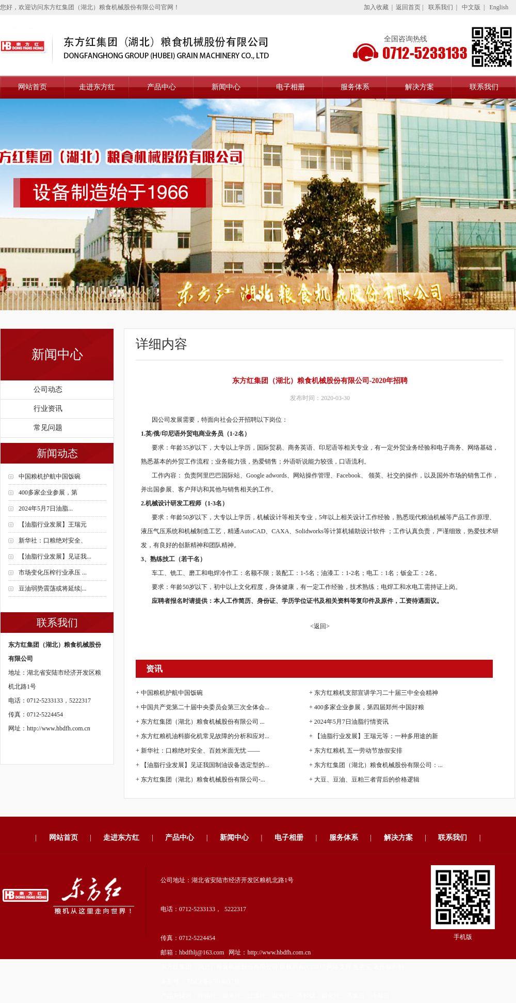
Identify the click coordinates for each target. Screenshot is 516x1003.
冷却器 (380, 995)
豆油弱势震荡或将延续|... (52, 588)
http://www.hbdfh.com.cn (58, 728)
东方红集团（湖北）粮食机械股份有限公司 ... (203, 721)
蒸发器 (355, 995)
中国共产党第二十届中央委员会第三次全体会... (205, 707)
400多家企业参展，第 (48, 492)
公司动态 (48, 389)
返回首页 (408, 7)
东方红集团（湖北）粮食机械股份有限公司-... (203, 779)
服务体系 (355, 87)
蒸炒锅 (306, 995)
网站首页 (32, 87)
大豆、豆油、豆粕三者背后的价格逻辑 (367, 779)
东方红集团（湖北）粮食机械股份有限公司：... (378, 765)
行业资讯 (48, 408)
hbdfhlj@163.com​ (201, 952)
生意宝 (362, 966)
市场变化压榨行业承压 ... (53, 572)
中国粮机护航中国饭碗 (49, 476)
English (498, 7)
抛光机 (281, 995)
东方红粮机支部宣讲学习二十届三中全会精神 (376, 692)
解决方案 (419, 87)
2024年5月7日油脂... (46, 508)
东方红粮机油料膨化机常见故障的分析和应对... (205, 736)
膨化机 (330, 995)
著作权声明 (388, 966)
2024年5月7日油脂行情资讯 (351, 721)
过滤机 (256, 995)
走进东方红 (97, 87)
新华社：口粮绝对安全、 (53, 540)
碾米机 (231, 995)
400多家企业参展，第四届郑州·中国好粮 (369, 707)
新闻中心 (226, 87)
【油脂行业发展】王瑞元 (53, 524)
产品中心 (161, 87)
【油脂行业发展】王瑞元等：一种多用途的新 (376, 736)
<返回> (320, 626)
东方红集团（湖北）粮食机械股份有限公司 (219, 966)
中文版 (471, 7)
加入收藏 (376, 7)
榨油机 (207, 995)
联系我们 (440, 7)
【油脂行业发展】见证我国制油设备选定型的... (205, 765)
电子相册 (290, 87)
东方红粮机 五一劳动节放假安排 (358, 750)
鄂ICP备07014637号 (212, 981)
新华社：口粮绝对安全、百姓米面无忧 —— (200, 750)
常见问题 (48, 428)
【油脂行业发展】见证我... (55, 556)
